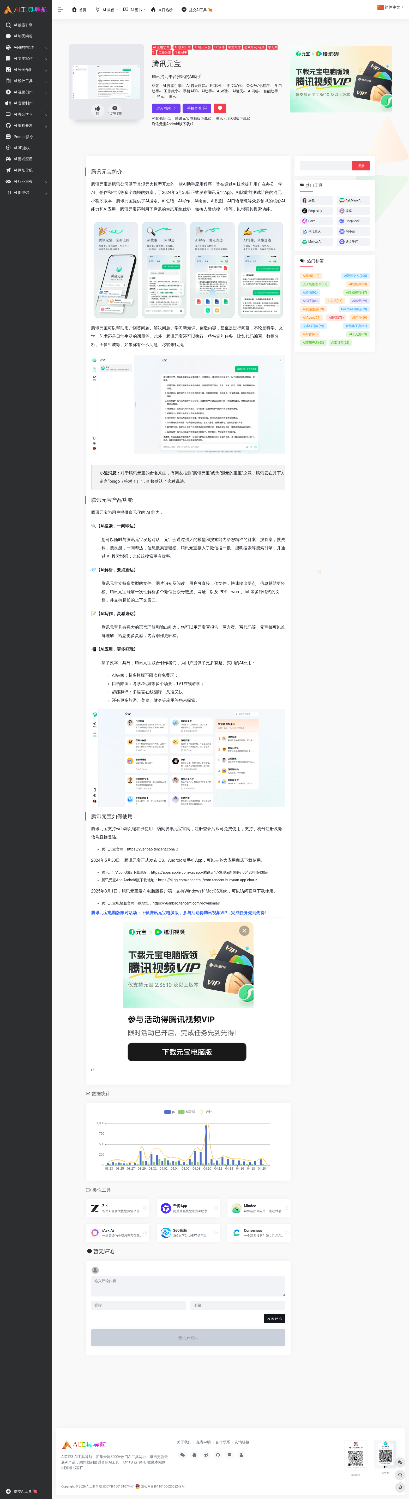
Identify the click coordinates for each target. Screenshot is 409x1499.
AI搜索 (336, 317)
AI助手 (206, 91)
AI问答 (253, 91)
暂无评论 (103, 1251)
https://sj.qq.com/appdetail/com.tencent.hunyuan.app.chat (206, 880)
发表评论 (274, 1318)
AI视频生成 (313, 309)
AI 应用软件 (161, 47)
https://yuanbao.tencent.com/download (185, 903)
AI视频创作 (355, 276)
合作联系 (222, 1442)
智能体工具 (356, 326)
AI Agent (311, 317)
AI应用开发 (313, 342)
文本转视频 (313, 326)
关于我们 (184, 1442)
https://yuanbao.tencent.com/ (151, 849)
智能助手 (270, 91)
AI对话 (222, 91)
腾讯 (172, 96)
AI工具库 (340, 342)
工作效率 (165, 53)
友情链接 (242, 1442)
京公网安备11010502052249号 (159, 1486)
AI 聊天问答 (203, 47)
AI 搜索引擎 (183, 47)
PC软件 (219, 47)
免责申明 (203, 1442)
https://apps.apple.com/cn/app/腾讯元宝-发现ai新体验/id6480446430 (208, 872)
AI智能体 (358, 284)
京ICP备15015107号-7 (118, 1486)
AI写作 (310, 334)
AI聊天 (237, 91)
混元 (160, 96)
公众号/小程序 (254, 47)
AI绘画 (310, 292)
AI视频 (311, 276)
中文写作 (234, 47)
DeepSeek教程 (354, 309)
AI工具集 (358, 334)
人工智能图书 (315, 284)
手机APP (181, 53)
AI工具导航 (94, 1486)
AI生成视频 (356, 292)
